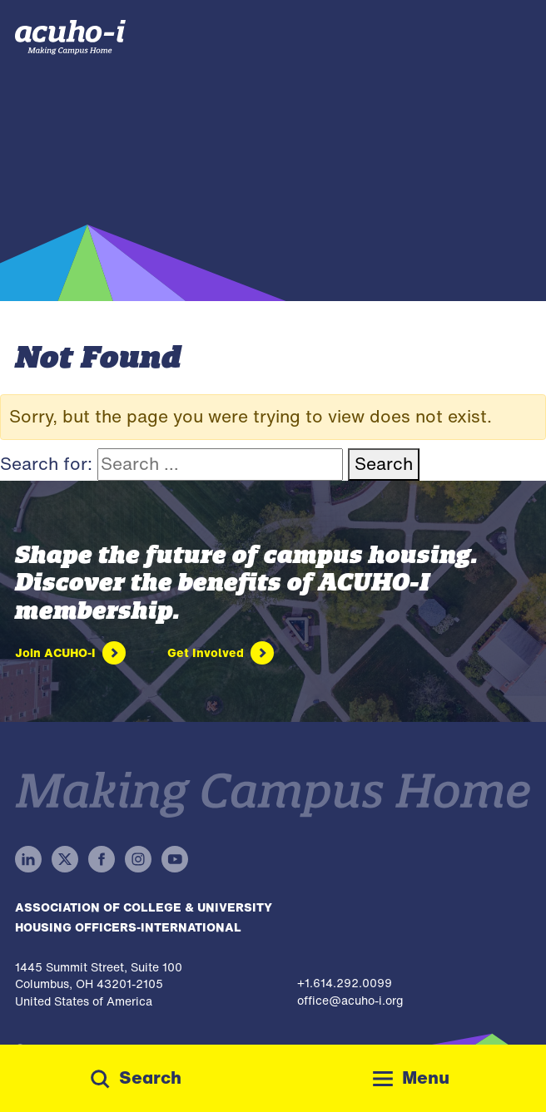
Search (384, 464)
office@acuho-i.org (350, 1000)
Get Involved (205, 652)
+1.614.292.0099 (344, 982)
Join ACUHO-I (55, 652)
